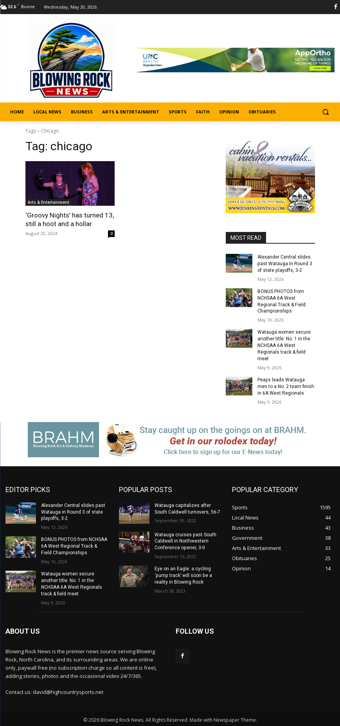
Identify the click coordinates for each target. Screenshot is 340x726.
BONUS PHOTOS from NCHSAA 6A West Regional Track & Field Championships (74, 545)
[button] (325, 112)
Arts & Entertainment (48, 202)
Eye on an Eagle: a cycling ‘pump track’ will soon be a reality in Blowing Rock (183, 574)
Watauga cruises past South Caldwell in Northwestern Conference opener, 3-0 (185, 540)
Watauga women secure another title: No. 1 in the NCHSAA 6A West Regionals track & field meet (284, 345)
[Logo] (71, 61)
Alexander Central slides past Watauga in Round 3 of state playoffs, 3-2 (284, 263)
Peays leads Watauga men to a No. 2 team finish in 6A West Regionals (285, 386)
